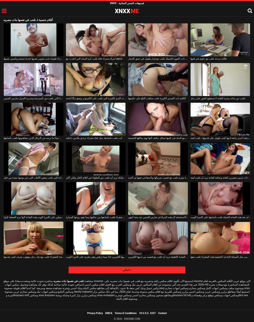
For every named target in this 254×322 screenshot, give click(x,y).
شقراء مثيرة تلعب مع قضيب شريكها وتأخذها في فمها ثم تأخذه (158, 177)
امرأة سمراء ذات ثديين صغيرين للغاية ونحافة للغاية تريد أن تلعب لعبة (220, 177)
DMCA (108, 313)
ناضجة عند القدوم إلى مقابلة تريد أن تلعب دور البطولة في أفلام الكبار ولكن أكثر (96, 177)
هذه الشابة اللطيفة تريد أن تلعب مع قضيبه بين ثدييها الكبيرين (158, 256)
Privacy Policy (95, 313)
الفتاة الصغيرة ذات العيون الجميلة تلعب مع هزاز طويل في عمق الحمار (158, 58)
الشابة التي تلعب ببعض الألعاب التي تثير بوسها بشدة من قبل (33, 177)
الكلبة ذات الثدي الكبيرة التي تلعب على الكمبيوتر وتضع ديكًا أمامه (96, 98)
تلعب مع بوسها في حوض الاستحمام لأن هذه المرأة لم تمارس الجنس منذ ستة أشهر (158, 217)
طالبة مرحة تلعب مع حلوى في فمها (209, 58)
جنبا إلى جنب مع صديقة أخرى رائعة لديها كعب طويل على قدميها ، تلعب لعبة (220, 138)
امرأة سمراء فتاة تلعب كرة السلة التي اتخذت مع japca (94, 58)
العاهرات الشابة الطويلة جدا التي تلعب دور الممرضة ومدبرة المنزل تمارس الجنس (33, 98)
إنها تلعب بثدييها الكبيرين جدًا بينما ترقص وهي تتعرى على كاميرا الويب (96, 256)
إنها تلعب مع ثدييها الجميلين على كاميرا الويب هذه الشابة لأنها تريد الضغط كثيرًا (33, 217)
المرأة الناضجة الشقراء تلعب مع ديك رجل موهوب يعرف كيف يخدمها (33, 256)
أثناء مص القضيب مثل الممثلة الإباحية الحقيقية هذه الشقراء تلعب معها (220, 256)
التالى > (127, 270)
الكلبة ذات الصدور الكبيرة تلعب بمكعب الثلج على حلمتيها (157, 98)
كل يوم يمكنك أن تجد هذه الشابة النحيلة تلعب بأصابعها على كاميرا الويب (220, 217)
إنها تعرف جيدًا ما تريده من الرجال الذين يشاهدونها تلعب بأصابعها (33, 138)
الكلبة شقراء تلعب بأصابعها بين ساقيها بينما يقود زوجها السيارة (96, 217)
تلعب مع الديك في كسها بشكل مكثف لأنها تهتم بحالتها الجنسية (158, 138)
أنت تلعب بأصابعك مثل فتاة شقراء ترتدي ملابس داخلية (94, 138)
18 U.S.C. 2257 (147, 313)
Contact (162, 313)
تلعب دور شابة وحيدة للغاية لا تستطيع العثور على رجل (218, 98)
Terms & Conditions (126, 313)
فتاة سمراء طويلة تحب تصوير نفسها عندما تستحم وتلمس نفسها (33, 58)
